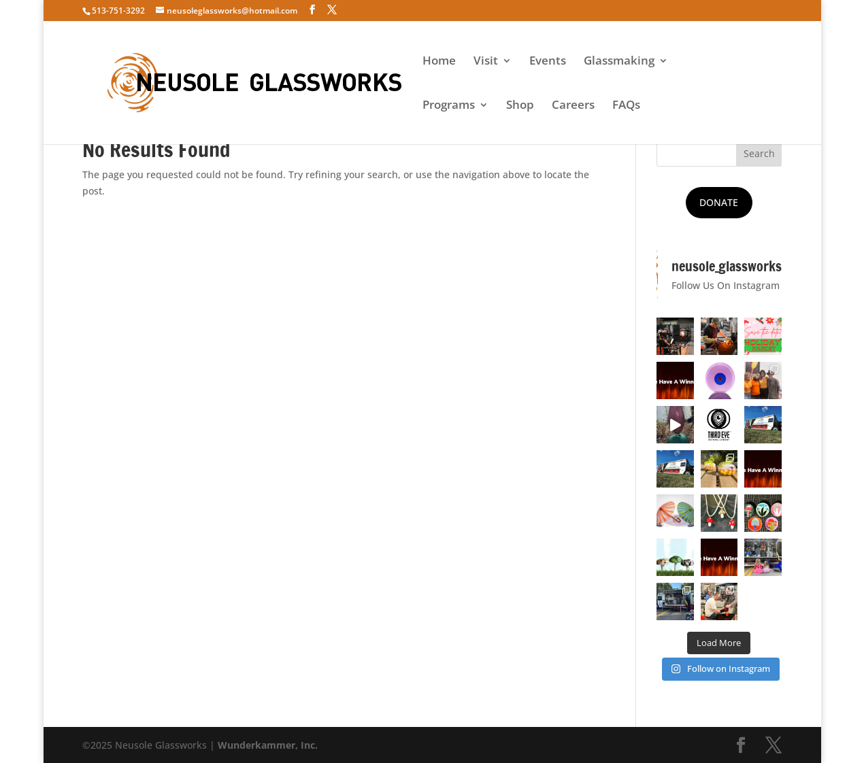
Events (547, 62)
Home (439, 62)
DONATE (718, 202)
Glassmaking (619, 62)
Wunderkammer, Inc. (268, 745)
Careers (573, 106)
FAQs (626, 106)
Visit (485, 62)
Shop (520, 106)
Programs (448, 106)
